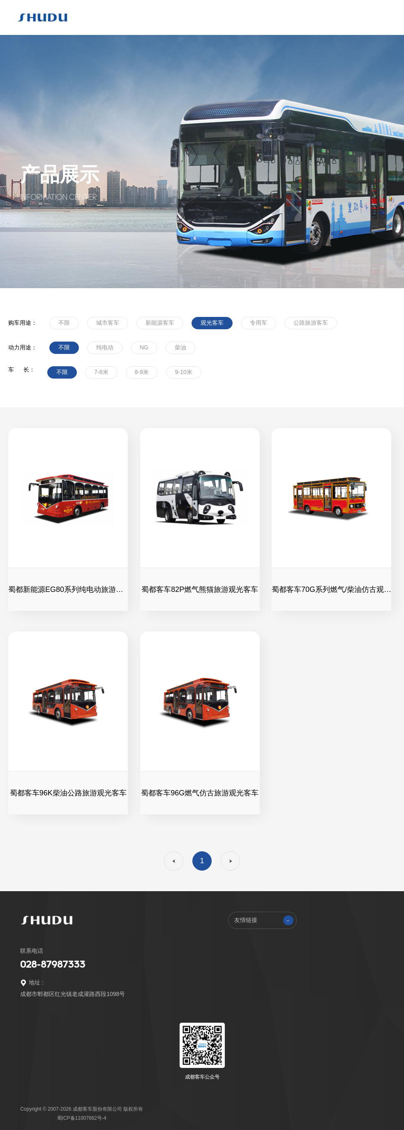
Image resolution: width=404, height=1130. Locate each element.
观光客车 (212, 322)
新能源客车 (159, 322)
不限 (64, 322)
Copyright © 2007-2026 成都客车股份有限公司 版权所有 (81, 1109)
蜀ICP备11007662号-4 (81, 1118)
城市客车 (107, 322)
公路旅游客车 (310, 322)
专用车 (258, 322)
